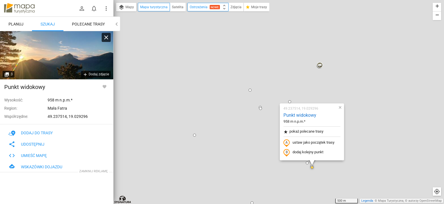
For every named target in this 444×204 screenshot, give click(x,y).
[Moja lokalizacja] (437, 191)
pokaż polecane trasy (270, 66)
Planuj (16, 24)
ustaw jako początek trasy (275, 77)
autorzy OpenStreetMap (425, 201)
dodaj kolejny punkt (270, 87)
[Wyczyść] (106, 37)
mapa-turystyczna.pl (19, 8)
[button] (161, 69)
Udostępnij (26, 144)
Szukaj (47, 24)
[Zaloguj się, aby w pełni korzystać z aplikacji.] (104, 86)
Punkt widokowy (266, 49)
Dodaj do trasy (30, 132)
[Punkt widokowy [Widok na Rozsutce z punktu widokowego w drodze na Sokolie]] (56, 55)
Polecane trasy (88, 24)
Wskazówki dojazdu (35, 166)
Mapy (126, 7)
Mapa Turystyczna (391, 201)
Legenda (367, 201)
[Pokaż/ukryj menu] (106, 8)
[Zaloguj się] (81, 8)
